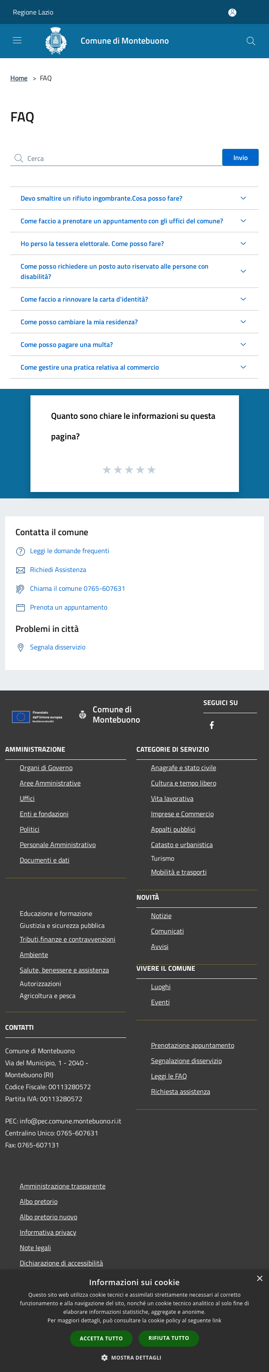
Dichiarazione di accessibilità (61, 1263)
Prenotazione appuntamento (192, 1045)
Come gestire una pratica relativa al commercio (90, 367)
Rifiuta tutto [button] (168, 1338)
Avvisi (160, 946)
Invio (240, 157)
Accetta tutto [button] (101, 1338)
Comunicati (167, 931)
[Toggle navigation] (17, 40)
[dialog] (134, 1321)
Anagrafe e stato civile (183, 767)
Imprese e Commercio (182, 814)
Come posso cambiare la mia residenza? (79, 322)
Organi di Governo (46, 767)
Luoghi (161, 986)
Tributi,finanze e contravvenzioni (67, 939)
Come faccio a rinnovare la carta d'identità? (84, 299)
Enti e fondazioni (44, 814)
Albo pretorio (38, 1201)
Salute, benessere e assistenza (64, 970)
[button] (135, 1357)
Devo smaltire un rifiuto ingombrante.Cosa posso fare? (101, 198)
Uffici (27, 798)
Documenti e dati (45, 860)
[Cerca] (251, 41)
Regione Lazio (33, 12)
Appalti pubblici (173, 829)
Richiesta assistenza (180, 1091)
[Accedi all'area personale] (232, 12)
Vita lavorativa (172, 798)
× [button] (259, 1279)
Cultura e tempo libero (183, 783)
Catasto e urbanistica (182, 844)
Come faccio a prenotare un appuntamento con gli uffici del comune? (122, 221)
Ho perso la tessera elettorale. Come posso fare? (92, 243)
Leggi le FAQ (169, 1076)
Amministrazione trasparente (63, 1186)
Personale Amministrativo (58, 844)
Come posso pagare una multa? (67, 344)
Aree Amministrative (50, 783)
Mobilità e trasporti (179, 872)
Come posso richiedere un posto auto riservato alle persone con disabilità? (115, 271)
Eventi (160, 1002)
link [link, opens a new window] (216, 1320)
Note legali (35, 1247)
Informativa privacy (48, 1232)
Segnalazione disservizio (186, 1060)
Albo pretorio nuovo (48, 1217)
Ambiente (34, 954)
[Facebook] (212, 726)
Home (18, 78)
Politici (29, 829)
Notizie (161, 915)
